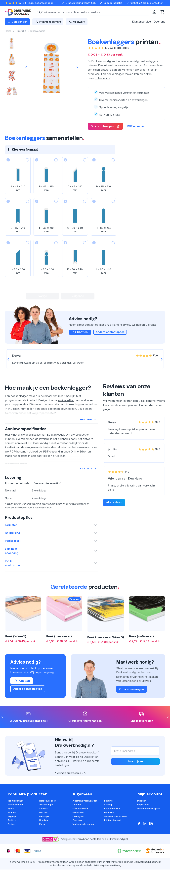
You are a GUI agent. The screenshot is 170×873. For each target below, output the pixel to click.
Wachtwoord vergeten (148, 816)
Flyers (11, 816)
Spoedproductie (110, 3)
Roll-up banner (15, 808)
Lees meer (88, 422)
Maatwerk (109, 820)
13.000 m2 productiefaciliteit (144, 3)
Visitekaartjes (46, 812)
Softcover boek (15, 812)
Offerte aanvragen (131, 696)
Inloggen (141, 808)
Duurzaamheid (80, 816)
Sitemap (108, 812)
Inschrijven (135, 769)
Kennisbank (79, 820)
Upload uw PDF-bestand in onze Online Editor (58, 454)
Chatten (21, 688)
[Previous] (26, 67)
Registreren (143, 812)
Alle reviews (114, 504)
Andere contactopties (110, 334)
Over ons (159, 21)
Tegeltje (12, 824)
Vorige (42, 296)
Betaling (108, 808)
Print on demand (112, 827)
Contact (77, 812)
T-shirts (12, 827)
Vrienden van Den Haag (125, 480)
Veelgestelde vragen (83, 831)
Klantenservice (141, 21)
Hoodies (43, 827)
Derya (112, 424)
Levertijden (78, 824)
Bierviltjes (44, 824)
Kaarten (12, 820)
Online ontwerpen (105, 127)
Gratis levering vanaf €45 (78, 3)
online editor (102, 78)
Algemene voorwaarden (85, 808)
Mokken (43, 820)
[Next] (77, 67)
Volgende (78, 296)
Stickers (43, 816)
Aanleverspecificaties (115, 824)
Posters (11, 831)
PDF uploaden (136, 126)
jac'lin (112, 451)
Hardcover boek (47, 808)
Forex (42, 831)
